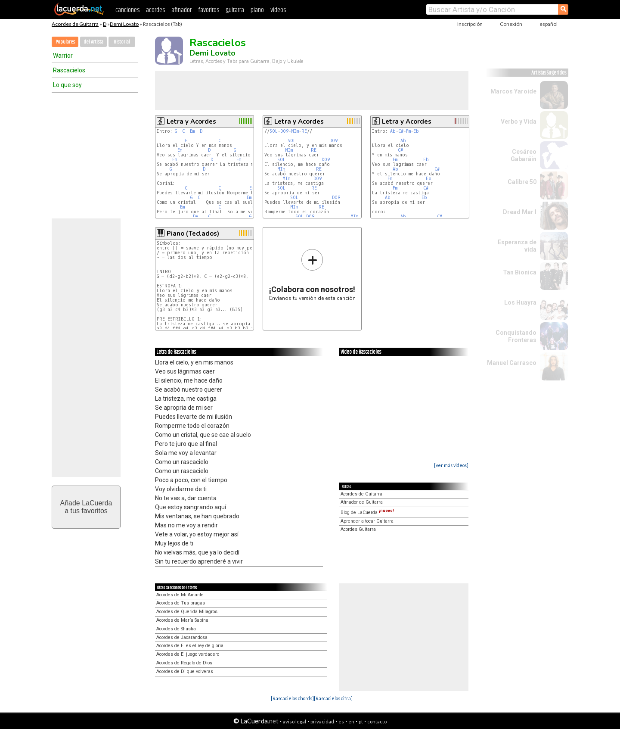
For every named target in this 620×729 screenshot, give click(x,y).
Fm (408, 131)
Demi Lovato (124, 24)
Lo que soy (67, 84)
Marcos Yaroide (513, 91)
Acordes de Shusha (176, 629)
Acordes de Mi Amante (180, 595)
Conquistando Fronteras (516, 336)
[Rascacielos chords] (292, 698)
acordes (155, 10)
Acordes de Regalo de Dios (184, 663)
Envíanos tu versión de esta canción (312, 275)
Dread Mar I (519, 212)
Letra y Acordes (191, 121)
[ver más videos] (451, 465)
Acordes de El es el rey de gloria (189, 645)
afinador (181, 10)
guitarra (235, 10)
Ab (393, 131)
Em (192, 131)
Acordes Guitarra (358, 529)
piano (257, 10)
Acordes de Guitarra (75, 24)
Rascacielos (69, 70)
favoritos (208, 10)
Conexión (511, 24)
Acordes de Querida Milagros (186, 611)
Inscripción (470, 24)
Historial (122, 42)
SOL (274, 131)
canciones (127, 10)
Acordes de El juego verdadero (187, 654)
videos (278, 10)
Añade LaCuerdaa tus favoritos (86, 506)
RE (304, 131)
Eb (416, 131)
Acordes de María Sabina (182, 620)
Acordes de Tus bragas (180, 603)
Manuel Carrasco (511, 362)
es (341, 721)
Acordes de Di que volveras (184, 671)
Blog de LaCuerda (367, 512)
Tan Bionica (519, 272)
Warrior (63, 55)
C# (400, 131)
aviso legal (294, 721)
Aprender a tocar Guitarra (367, 521)
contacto (377, 721)
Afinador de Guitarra (362, 502)
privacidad (322, 721)
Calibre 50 (522, 181)
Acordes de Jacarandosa (182, 637)
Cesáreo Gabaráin (523, 155)
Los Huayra (520, 302)
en (351, 721)
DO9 (284, 131)
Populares (65, 42)
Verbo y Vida (518, 121)
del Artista (93, 42)
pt (361, 721)
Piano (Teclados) (193, 233)
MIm (295, 131)
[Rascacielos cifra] (333, 698)
